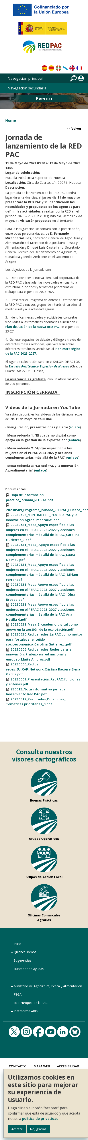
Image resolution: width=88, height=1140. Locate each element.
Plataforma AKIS (26, 1011)
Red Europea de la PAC (30, 1003)
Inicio (17, 944)
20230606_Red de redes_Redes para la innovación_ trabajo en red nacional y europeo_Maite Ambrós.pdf (39, 654)
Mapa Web (42, 1066)
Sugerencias (22, 960)
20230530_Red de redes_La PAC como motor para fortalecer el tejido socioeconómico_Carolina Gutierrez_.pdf (44, 639)
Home (10, 120)
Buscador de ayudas (29, 969)
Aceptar (16, 1129)
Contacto (18, 1066)
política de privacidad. (40, 1118)
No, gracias (38, 1129)
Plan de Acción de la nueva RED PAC (32, 327)
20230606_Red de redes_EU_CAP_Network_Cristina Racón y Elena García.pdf (43, 669)
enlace (75, 427)
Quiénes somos (25, 952)
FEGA (18, 994)
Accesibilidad (68, 1066)
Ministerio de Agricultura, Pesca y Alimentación (48, 986)
